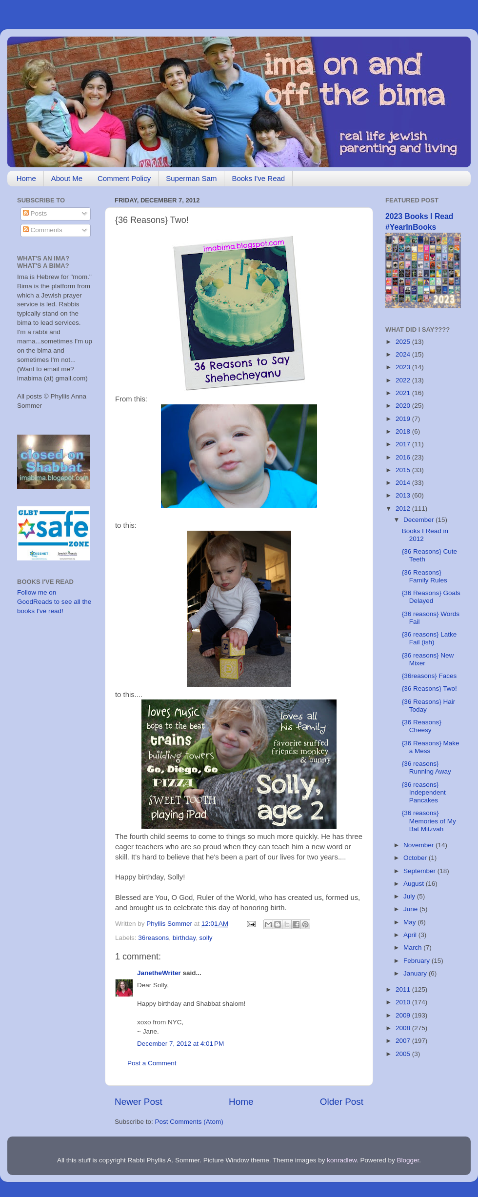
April (410, 934)
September (420, 871)
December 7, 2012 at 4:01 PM (180, 1043)
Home (26, 178)
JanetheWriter (159, 973)
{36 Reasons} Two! (429, 688)
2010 (404, 1002)
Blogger (408, 1160)
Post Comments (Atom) (189, 1121)
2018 (404, 431)
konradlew (342, 1160)
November (419, 845)
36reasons (153, 937)
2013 (404, 495)
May (410, 922)
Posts (35, 213)
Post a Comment (152, 1063)
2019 (404, 418)
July (410, 896)
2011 (404, 989)
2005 (404, 1053)
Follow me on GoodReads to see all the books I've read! (54, 602)
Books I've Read (258, 178)
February (417, 960)
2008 (404, 1028)
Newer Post (138, 1102)
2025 (404, 341)
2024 (404, 354)
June (411, 909)
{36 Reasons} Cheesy (421, 726)
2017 (404, 444)
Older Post (341, 1102)
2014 (404, 482)
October (416, 857)
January (416, 973)
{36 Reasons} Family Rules (424, 576)
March (413, 947)
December (419, 519)
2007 (404, 1040)
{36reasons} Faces (429, 675)
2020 (404, 405)
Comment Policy (124, 178)
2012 (404, 508)
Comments (42, 230)
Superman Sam (191, 178)
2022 (404, 380)
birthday (184, 937)
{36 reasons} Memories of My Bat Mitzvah (429, 820)
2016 (404, 457)
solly (205, 937)
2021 (404, 393)
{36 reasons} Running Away (426, 767)
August (414, 883)
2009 (404, 1015)
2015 (404, 470)
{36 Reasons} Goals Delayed (431, 596)
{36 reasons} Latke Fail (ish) (429, 638)
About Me (66, 178)
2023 (404, 367)
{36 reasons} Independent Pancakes (424, 792)
